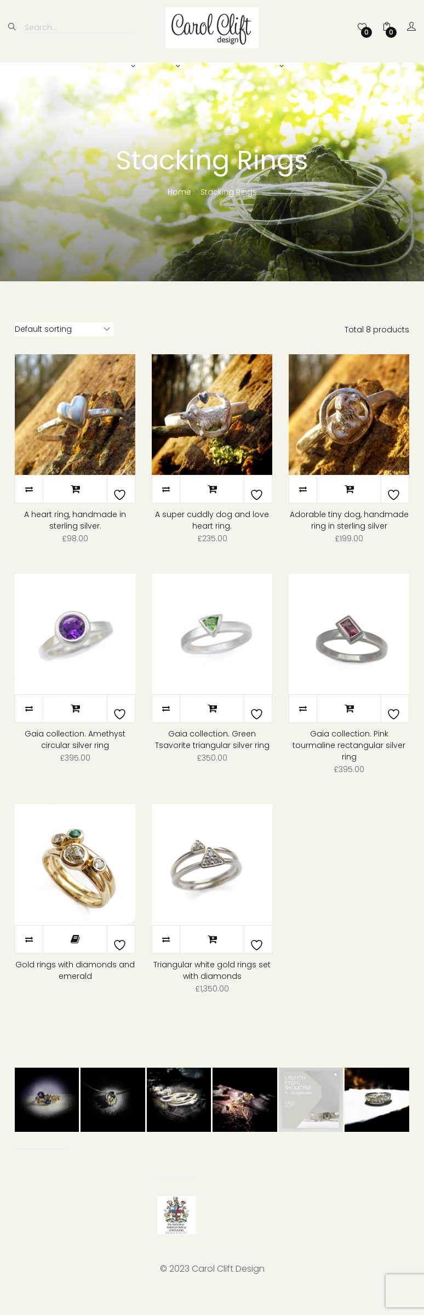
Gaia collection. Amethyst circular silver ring (75, 759)
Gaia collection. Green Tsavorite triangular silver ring (212, 759)
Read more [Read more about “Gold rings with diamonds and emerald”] (75, 959)
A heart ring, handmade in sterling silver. (75, 540)
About (263, 66)
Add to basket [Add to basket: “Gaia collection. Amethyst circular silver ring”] (75, 728)
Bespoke (211, 66)
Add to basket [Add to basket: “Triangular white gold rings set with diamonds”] (212, 959)
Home (179, 211)
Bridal (160, 66)
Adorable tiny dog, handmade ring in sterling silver (349, 540)
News (308, 66)
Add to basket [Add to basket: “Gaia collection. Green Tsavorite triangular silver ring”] (212, 728)
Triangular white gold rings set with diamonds (212, 990)
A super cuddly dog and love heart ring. (212, 540)
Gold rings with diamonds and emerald (75, 990)
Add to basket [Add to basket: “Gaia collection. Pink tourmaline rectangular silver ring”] (349, 728)
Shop (116, 66)
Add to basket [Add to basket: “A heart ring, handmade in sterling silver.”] (75, 509)
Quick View (75, 434)
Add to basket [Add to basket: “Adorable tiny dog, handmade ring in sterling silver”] (349, 509)
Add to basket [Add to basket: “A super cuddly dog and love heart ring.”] (212, 509)
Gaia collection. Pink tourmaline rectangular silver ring (349, 765)
